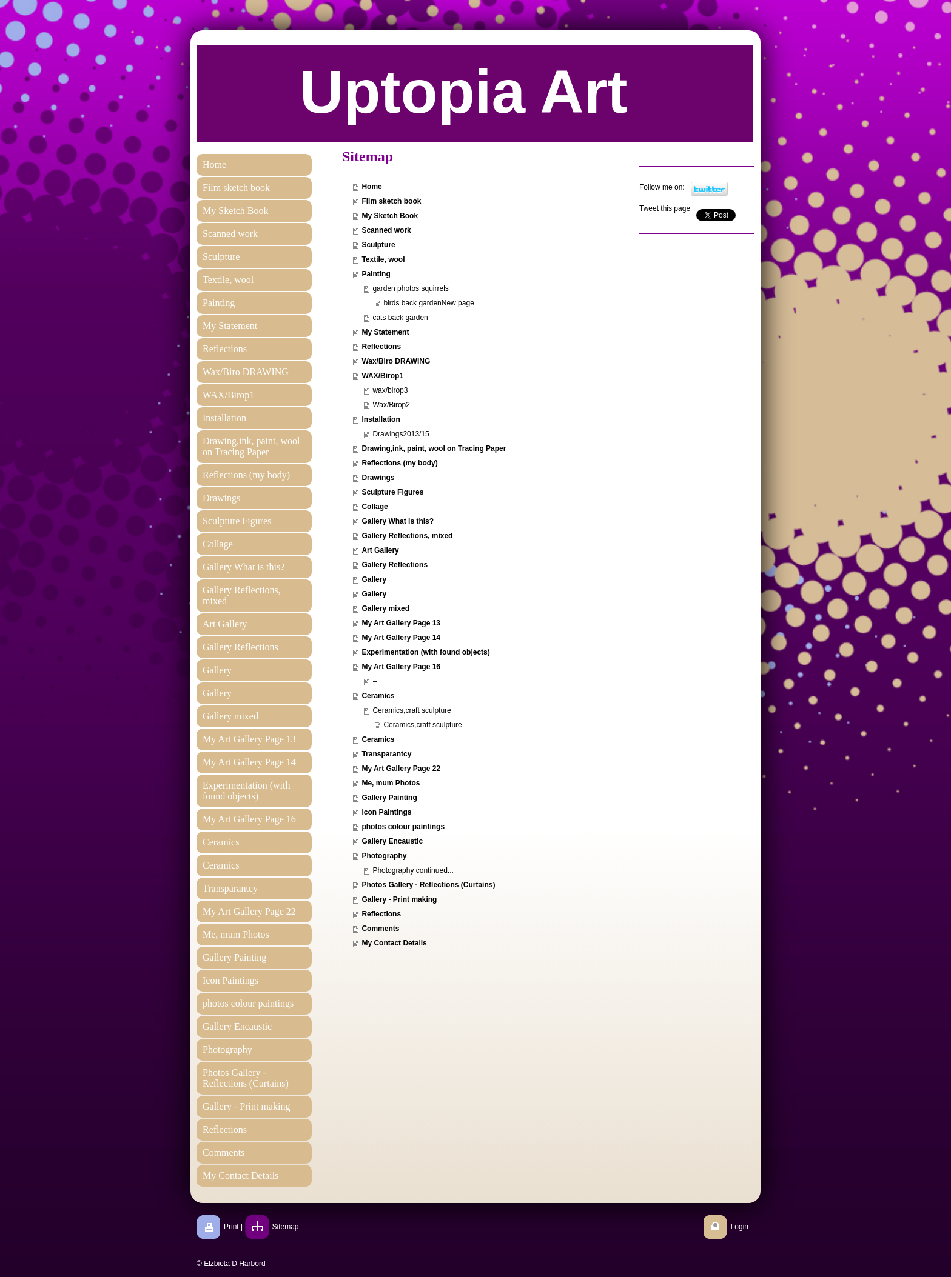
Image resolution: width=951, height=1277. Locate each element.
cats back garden (400, 317)
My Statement (385, 332)
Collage (374, 506)
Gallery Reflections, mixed (406, 536)
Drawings (377, 477)
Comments (380, 928)
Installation (380, 419)
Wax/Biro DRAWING (395, 361)
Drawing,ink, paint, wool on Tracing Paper (433, 448)
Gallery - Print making (399, 899)
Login (739, 1226)
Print (231, 1226)
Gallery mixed (385, 608)
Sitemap (285, 1226)
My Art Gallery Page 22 (400, 768)
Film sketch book (391, 201)
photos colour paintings (403, 826)
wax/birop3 (390, 390)
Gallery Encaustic (392, 841)
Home (371, 186)
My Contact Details (393, 943)
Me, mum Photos (390, 783)
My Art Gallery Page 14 (400, 637)
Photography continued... (412, 870)
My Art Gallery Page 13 (400, 623)
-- (374, 681)
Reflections (381, 346)
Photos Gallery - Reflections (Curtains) (428, 885)
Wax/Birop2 (391, 405)
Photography (383, 856)
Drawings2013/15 (400, 434)
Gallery (373, 579)
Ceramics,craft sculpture (411, 710)
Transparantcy (386, 754)
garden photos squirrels (410, 288)
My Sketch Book (389, 216)
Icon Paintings (386, 812)
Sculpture (378, 245)
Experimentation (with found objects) (425, 652)
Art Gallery (379, 550)
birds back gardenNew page (428, 303)
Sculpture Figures (392, 492)
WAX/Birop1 (382, 376)
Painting (375, 274)
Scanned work (386, 230)
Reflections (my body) (399, 463)
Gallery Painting (389, 797)
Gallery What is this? (397, 521)
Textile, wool (383, 259)
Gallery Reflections (394, 565)
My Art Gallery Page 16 (400, 666)
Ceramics (377, 696)
